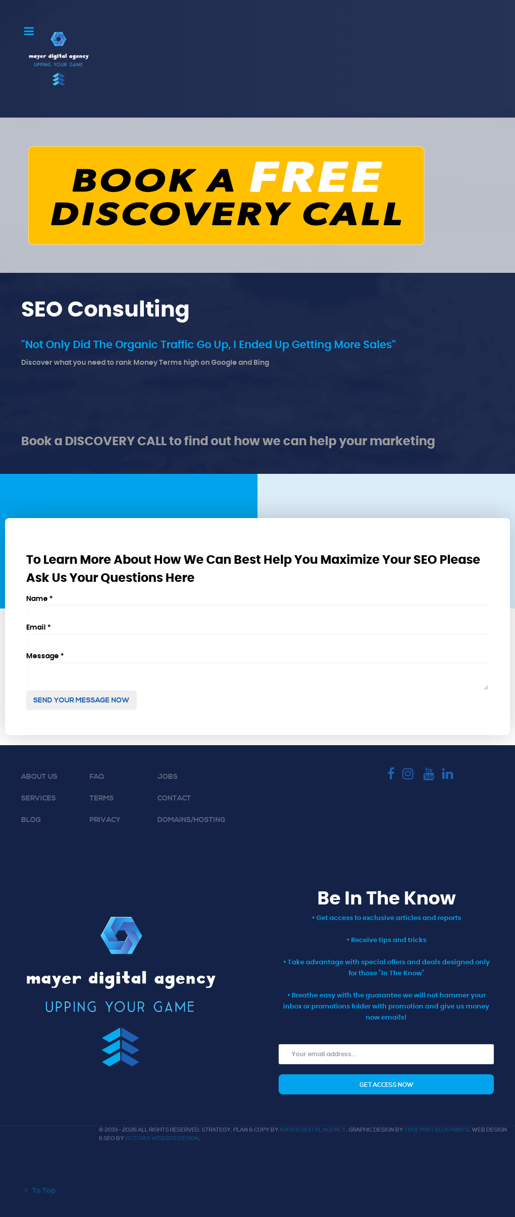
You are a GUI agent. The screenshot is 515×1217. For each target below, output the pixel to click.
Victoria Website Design (161, 1138)
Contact (174, 798)
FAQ (97, 776)
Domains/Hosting (191, 820)
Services (38, 798)
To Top (38, 1190)
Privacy (105, 820)
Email (38, 627)
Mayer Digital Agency (313, 1130)
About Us (39, 776)
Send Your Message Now (81, 700)
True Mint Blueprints (436, 1130)
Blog (31, 820)
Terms (102, 798)
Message (45, 656)
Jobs (167, 776)
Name (39, 598)
